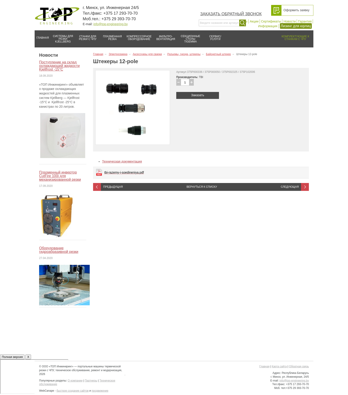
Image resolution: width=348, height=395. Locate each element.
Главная (42, 36)
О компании (75, 380)
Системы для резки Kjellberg (62, 36)
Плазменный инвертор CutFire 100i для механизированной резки (60, 175)
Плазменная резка (111, 36)
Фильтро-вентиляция (164, 36)
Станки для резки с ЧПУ (85, 36)
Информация (267, 26)
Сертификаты (271, 21)
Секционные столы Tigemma (189, 36)
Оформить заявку (296, 10)
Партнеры (91, 380)
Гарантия (305, 21)
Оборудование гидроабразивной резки (58, 250)
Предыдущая (113, 186)
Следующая (290, 186)
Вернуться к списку (202, 186)
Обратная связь (299, 366)
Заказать (197, 95)
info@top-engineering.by (110, 24)
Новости (289, 21)
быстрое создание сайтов (72, 390)
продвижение (100, 390)
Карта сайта (279, 366)
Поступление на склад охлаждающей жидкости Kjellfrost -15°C (59, 65)
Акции (254, 21)
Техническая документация (122, 161)
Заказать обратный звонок (231, 14)
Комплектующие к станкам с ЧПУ (293, 36)
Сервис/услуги (215, 38)
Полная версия (12, 357)
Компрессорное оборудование (138, 36)
